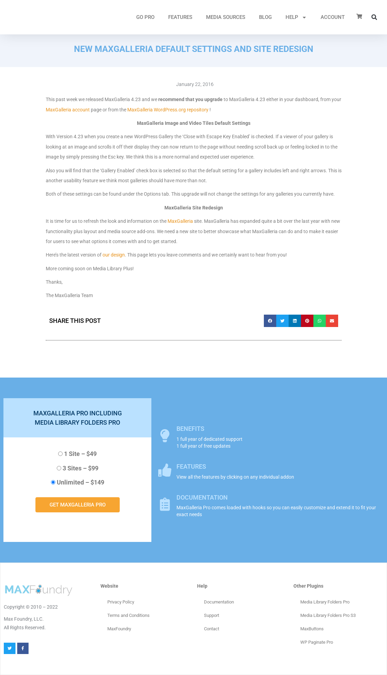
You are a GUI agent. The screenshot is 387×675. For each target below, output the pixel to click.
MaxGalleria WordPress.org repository (167, 109)
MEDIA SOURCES (225, 17)
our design (114, 255)
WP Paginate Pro (316, 642)
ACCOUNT (333, 17)
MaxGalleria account (68, 109)
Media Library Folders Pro (325, 602)
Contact (211, 628)
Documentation (219, 602)
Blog (265, 17)
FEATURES (180, 17)
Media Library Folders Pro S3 (328, 615)
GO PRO (145, 17)
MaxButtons (312, 628)
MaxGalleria (180, 221)
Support (211, 615)
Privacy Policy (120, 602)
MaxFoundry (119, 628)
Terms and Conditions (128, 615)
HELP (296, 17)
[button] (374, 17)
